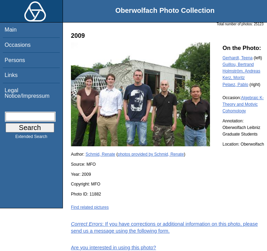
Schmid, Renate (100, 154)
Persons (15, 60)
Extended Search (31, 138)
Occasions (18, 45)
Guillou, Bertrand (238, 64)
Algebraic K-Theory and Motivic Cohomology (243, 104)
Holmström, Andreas (241, 71)
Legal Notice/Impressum (27, 93)
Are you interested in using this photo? (113, 247)
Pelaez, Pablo (235, 84)
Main (11, 30)
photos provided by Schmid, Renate (151, 154)
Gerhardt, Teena (237, 57)
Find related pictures (90, 207)
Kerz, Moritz (233, 77)
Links (11, 75)
